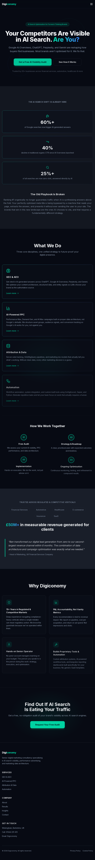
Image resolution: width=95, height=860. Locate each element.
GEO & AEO (6, 777)
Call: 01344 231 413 (10, 832)
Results (5, 806)
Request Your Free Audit (47, 726)
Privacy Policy (75, 851)
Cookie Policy (88, 851)
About (4, 802)
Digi (9, 4)
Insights (5, 811)
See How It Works (67, 64)
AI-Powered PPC (9, 781)
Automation (6, 789)
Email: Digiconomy (9, 836)
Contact (5, 815)
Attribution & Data (9, 785)
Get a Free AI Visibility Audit (32, 64)
